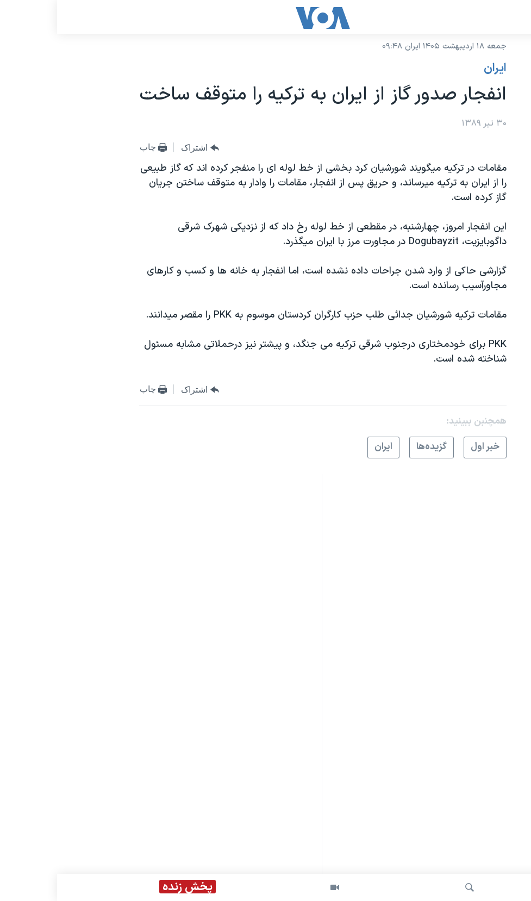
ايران (438, 68)
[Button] (143, 147)
